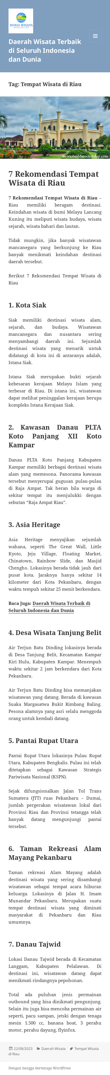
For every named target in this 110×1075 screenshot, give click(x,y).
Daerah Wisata (53, 1048)
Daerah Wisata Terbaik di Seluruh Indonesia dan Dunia (45, 50)
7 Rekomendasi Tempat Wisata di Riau (54, 178)
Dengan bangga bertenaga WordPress (40, 1068)
